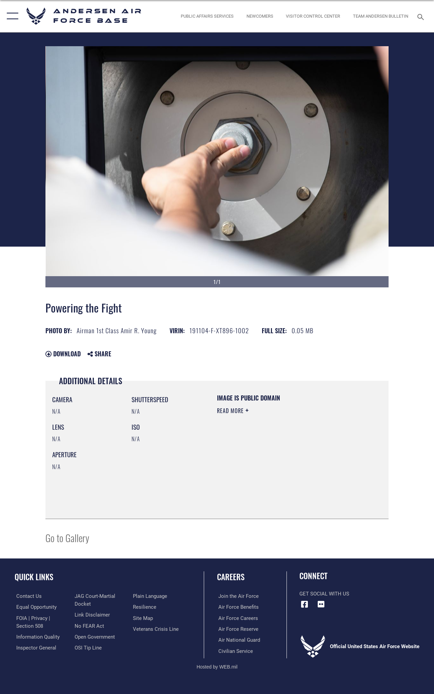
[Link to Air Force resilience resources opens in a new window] (145, 607)
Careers (230, 577)
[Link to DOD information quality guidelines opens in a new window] (36, 636)
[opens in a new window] (207, 16)
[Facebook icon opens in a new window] (304, 604)
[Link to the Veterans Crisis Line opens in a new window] (156, 629)
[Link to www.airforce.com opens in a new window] (237, 596)
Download (63, 353)
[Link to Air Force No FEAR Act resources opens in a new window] (88, 625)
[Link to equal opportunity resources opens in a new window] (35, 607)
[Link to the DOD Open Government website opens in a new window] (94, 636)
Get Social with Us (324, 594)
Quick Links (34, 577)
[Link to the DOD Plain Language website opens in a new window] (150, 596)
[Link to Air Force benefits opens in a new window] (237, 607)
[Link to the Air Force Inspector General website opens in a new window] (35, 647)
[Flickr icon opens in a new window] (321, 604)
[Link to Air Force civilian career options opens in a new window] (234, 650)
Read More (231, 411)
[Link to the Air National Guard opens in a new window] (238, 640)
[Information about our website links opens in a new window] (91, 614)
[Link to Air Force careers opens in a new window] (237, 618)
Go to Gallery (67, 537)
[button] (11, 16)
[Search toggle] (422, 16)
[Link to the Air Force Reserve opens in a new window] (237, 629)
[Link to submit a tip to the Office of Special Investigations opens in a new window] (87, 647)
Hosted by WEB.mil (217, 666)
